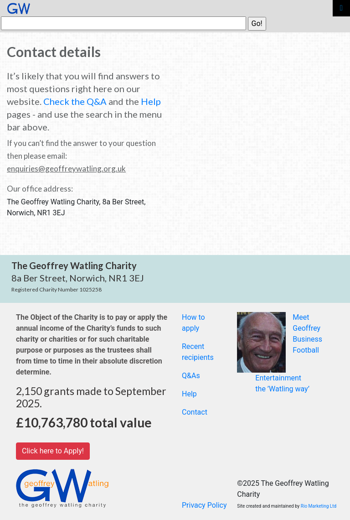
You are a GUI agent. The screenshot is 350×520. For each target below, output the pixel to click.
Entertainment (278, 378)
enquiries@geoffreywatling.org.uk (66, 168)
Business (307, 339)
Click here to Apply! (53, 451)
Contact (194, 412)
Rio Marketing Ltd (318, 506)
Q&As (191, 375)
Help (151, 101)
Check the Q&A (75, 101)
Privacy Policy (204, 505)
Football (306, 350)
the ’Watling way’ (282, 389)
